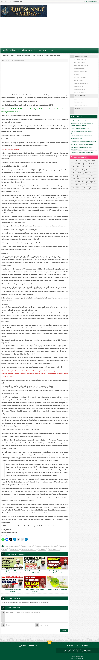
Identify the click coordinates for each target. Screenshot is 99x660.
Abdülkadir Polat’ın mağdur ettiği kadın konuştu (84, 182)
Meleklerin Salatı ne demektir (43, 546)
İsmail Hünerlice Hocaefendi (81, 185)
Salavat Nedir (42, 549)
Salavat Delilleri (14, 549)
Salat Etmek (63, 546)
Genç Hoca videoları (27, 546)
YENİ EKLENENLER (26, 50)
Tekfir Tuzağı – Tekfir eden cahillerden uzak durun (57, 572)
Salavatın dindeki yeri (54, 549)
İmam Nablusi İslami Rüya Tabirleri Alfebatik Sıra (84, 161)
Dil (52, 50)
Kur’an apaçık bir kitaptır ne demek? (12, 590)
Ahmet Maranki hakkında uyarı (80, 128)
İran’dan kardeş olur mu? (78, 121)
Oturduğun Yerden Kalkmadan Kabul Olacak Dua (84, 176)
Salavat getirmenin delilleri (28, 549)
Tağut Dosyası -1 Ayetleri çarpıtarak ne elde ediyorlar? (12, 572)
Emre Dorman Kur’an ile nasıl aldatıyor (35, 590)
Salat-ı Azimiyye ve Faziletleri (57, 589)
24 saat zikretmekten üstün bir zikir (81, 136)
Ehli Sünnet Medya (77, 656)
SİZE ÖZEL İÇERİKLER (9, 50)
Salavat (5, 549)
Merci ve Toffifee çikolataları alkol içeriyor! (84, 173)
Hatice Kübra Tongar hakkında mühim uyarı (84, 179)
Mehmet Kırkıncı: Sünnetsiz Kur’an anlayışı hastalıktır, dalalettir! (84, 167)
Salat (55, 546)
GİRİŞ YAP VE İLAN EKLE (91, 2)
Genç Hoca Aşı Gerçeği (80, 170)
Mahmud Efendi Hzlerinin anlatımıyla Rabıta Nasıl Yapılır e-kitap (82, 124)
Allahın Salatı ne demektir (12, 546)
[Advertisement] (49, 33)
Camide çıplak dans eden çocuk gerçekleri (83, 141)
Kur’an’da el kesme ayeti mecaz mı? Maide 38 (35, 572)
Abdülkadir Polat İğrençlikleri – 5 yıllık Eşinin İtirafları (84, 164)
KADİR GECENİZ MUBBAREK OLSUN (82, 144)
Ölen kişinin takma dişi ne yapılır (82, 188)
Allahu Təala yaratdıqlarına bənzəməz (82, 152)
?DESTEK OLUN (41, 50)
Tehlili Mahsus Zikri (76, 139)
